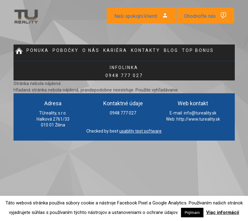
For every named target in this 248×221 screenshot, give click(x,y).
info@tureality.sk (200, 112)
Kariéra (115, 50)
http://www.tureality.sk (198, 119)
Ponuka (37, 50)
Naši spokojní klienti (135, 16)
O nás (91, 50)
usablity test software (140, 131)
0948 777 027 (124, 71)
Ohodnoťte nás (200, 16)
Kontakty (145, 50)
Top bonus (198, 50)
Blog (171, 50)
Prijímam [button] (192, 212)
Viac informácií (222, 212)
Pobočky (66, 50)
